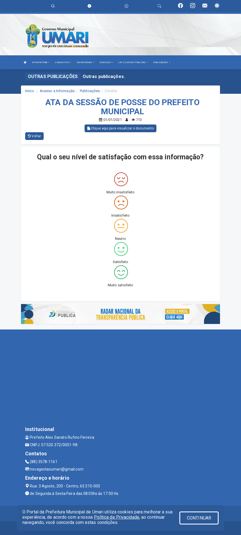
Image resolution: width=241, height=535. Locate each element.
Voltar (34, 136)
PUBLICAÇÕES (161, 62)
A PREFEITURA (40, 62)
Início (29, 91)
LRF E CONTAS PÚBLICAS (133, 62)
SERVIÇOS (106, 62)
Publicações (90, 91)
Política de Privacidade (116, 517)
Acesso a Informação (57, 91)
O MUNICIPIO (63, 62)
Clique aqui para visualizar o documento (120, 128)
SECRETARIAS (85, 62)
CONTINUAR (199, 518)
